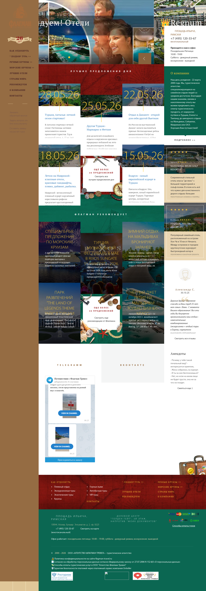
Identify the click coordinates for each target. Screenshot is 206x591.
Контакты (93, 501)
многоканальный (179, 42)
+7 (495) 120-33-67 (183, 38)
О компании (166, 496)
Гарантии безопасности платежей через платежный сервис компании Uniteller (92, 568)
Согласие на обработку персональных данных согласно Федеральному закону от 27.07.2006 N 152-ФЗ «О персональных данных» (117, 562)
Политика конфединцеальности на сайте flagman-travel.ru (83, 559)
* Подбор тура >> (133, 482)
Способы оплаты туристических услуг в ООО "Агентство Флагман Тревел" (90, 565)
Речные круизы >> (169, 482)
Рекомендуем (131, 496)
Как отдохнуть (61, 482)
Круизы (58, 499)
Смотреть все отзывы (185, 338)
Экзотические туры (63, 495)
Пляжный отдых (62, 487)
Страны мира (166, 492)
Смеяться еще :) (185, 388)
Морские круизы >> (170, 487)
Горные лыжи (96, 487)
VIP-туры (94, 495)
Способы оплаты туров (183, 526)
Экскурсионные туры (64, 491)
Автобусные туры (98, 491)
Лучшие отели (131, 492)
